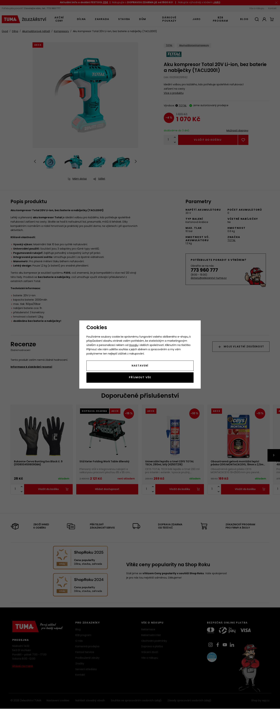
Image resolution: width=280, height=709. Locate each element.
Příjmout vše (140, 377)
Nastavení (140, 365)
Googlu (133, 345)
